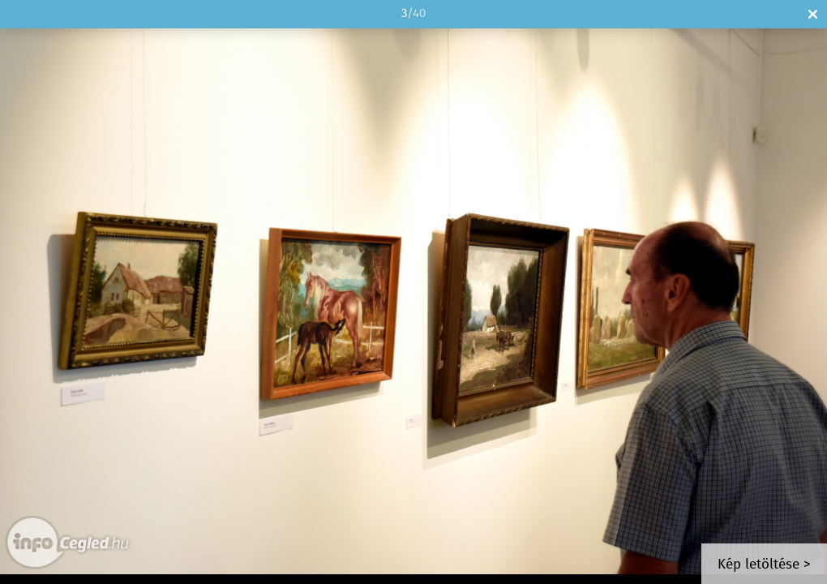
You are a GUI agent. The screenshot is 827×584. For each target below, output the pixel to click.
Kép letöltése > (764, 565)
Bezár (813, 14)
